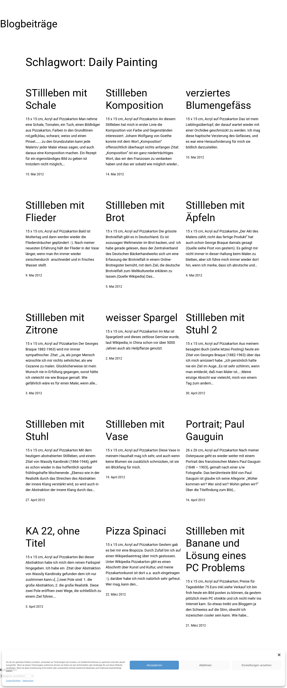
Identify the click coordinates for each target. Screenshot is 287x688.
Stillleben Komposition (135, 99)
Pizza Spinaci (136, 531)
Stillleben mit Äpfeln (215, 211)
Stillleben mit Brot (135, 211)
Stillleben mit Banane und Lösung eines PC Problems (216, 549)
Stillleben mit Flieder (55, 211)
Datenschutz (27, 681)
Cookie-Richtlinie (13, 681)
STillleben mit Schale (56, 99)
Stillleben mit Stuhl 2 (215, 324)
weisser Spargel (142, 318)
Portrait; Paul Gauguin (215, 430)
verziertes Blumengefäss (218, 99)
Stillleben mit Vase (135, 430)
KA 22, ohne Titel (53, 537)
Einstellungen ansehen (256, 665)
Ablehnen (205, 665)
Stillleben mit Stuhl (55, 430)
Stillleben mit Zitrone (55, 324)
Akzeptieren (154, 665)
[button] (279, 655)
